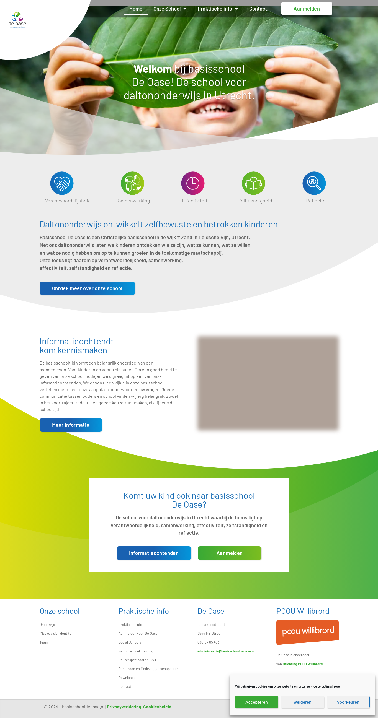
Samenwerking (134, 200)
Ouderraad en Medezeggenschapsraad (149, 669)
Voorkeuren (348, 702)
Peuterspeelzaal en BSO (137, 660)
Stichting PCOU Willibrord (303, 664)
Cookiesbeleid (157, 706)
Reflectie (316, 200)
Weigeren (302, 702)
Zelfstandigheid (255, 200)
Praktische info (226, 8)
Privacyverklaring (124, 706)
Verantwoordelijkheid (68, 200)
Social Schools (130, 642)
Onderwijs (47, 624)
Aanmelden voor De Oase (138, 633)
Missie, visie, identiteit (57, 633)
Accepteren (256, 702)
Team (44, 642)
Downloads (127, 677)
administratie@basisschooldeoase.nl (225, 651)
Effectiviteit (194, 200)
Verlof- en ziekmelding (136, 651)
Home (144, 9)
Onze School (178, 8)
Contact (267, 9)
